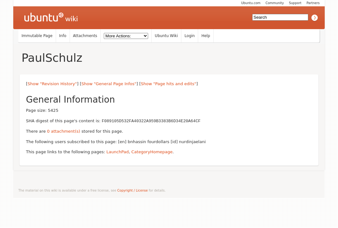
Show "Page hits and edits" (168, 83)
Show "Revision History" (52, 83)
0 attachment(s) (63, 131)
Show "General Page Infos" (108, 83)
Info (62, 36)
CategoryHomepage (151, 151)
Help (205, 36)
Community (275, 3)
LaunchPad (117, 151)
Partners (313, 3)
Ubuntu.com (250, 3)
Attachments (85, 36)
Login (190, 36)
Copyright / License (132, 190)
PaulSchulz (52, 57)
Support (295, 3)
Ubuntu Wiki (166, 36)
